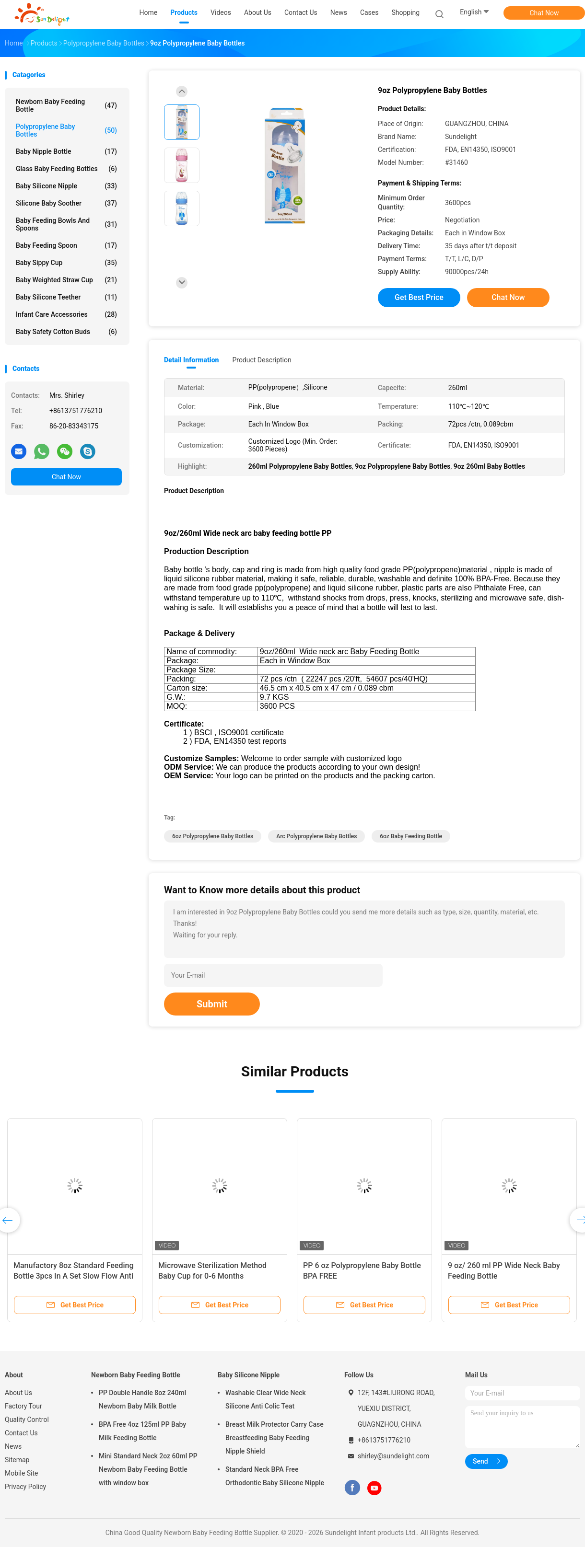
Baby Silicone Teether (66, 297)
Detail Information (191, 360)
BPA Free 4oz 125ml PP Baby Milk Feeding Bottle (142, 1431)
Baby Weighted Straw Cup (66, 280)
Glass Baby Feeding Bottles (66, 168)
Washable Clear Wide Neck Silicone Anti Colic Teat (265, 1399)
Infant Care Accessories (66, 314)
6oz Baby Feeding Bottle (411, 836)
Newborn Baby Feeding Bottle (66, 105)
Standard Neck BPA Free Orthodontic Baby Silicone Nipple (274, 1476)
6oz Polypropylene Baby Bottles (212, 836)
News (13, 1446)
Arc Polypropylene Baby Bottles (316, 836)
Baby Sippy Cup (66, 262)
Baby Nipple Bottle (66, 151)
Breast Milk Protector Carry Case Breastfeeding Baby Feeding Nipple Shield (274, 1437)
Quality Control (27, 1419)
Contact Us (21, 1433)
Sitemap (17, 1460)
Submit (212, 1004)
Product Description (261, 360)
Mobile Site (21, 1473)
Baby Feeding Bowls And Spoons (66, 224)
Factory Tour (23, 1406)
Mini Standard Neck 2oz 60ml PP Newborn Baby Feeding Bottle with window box (148, 1469)
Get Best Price (419, 297)
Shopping (405, 12)
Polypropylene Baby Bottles (66, 130)
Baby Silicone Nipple (66, 186)
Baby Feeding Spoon (66, 245)
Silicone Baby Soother (66, 203)
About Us (18, 1393)
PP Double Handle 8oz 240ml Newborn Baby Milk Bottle (142, 1399)
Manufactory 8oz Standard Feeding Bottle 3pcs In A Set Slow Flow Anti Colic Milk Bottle (73, 1276)
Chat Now (544, 13)
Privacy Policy (25, 1486)
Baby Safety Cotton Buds (66, 331)
